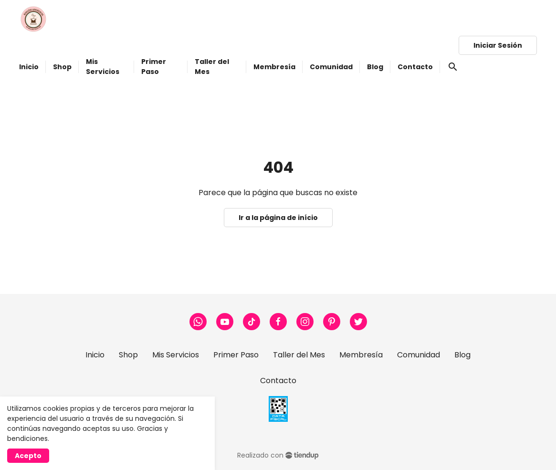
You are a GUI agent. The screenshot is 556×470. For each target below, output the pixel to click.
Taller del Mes (299, 354)
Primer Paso (236, 354)
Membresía (361, 354)
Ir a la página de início (278, 217)
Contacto (278, 380)
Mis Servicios (175, 354)
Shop (128, 354)
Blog (462, 354)
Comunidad (418, 354)
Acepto (28, 455)
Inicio (95, 354)
